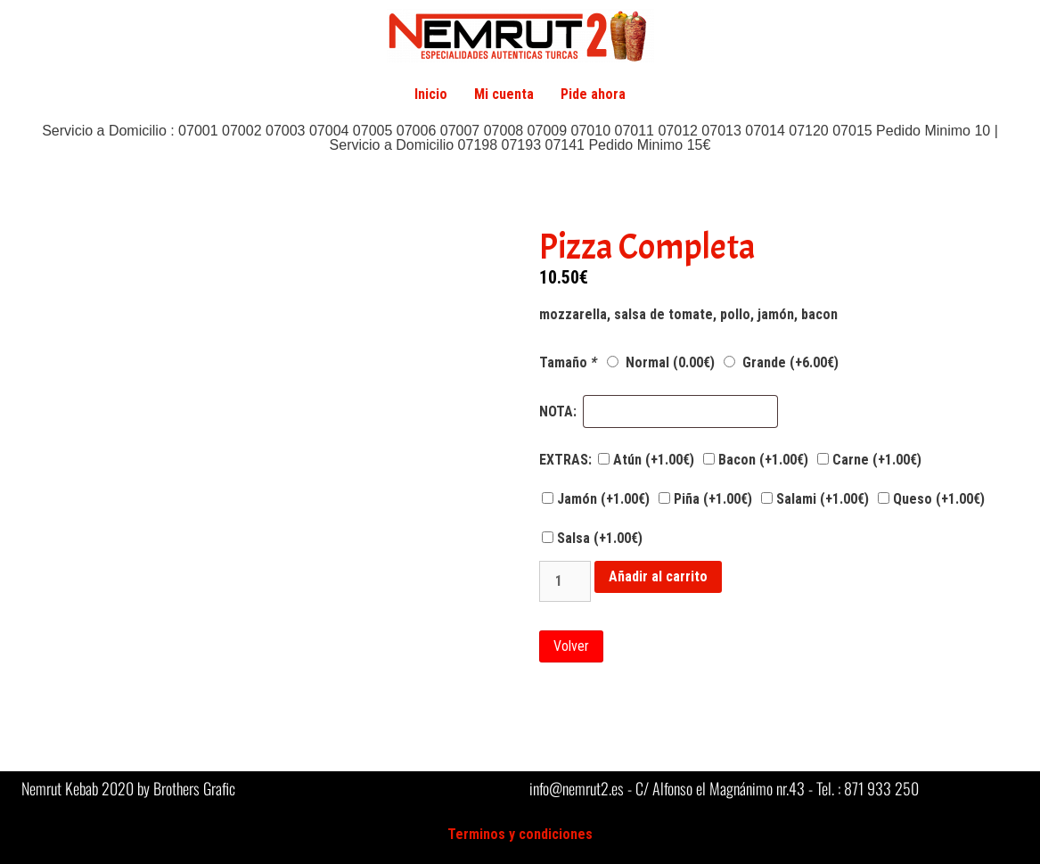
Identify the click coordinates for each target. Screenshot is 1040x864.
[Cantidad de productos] (565, 581)
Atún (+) (646, 459)
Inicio (430, 94)
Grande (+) (781, 362)
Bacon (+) (755, 459)
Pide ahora (593, 94)
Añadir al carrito (658, 576)
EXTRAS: (565, 460)
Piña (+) (705, 498)
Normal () (661, 362)
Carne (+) (869, 459)
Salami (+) (815, 498)
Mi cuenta (504, 94)
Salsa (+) (592, 538)
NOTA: (558, 412)
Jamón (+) (596, 498)
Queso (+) (931, 498)
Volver (571, 646)
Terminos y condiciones (520, 834)
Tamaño (570, 363)
